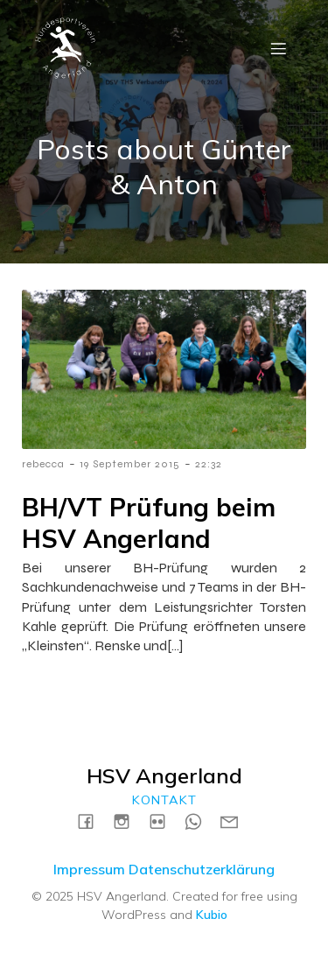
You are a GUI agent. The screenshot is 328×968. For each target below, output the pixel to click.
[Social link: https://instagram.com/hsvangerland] (128, 820)
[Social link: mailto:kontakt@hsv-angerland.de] (236, 820)
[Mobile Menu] (278, 48)
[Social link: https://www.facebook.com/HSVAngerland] (92, 820)
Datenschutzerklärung (202, 869)
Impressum (89, 869)
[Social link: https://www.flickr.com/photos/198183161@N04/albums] (164, 820)
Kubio (211, 914)
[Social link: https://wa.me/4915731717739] (200, 820)
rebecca (43, 464)
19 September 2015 (130, 464)
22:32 (208, 464)
